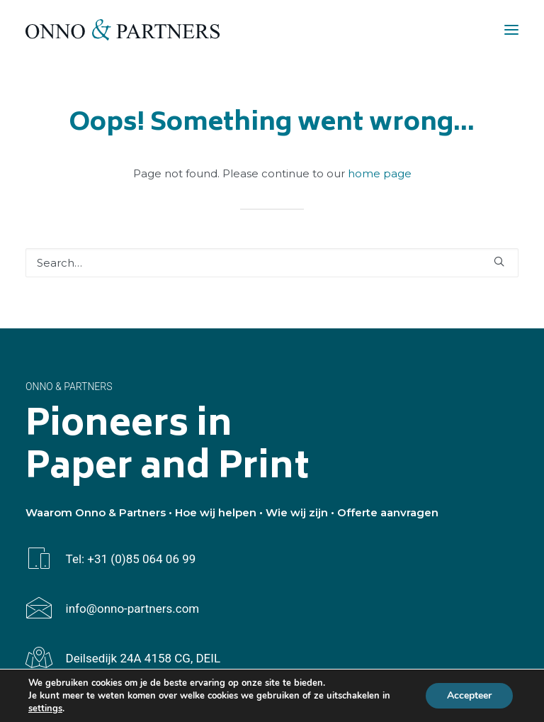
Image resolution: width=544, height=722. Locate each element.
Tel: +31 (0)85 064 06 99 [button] (131, 559)
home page (380, 173)
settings (45, 708)
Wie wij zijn (297, 512)
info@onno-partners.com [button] (133, 608)
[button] (511, 30)
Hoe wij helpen (215, 512)
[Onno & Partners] (123, 29)
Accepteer (469, 695)
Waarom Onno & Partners (96, 512)
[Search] (272, 262)
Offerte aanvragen (387, 512)
